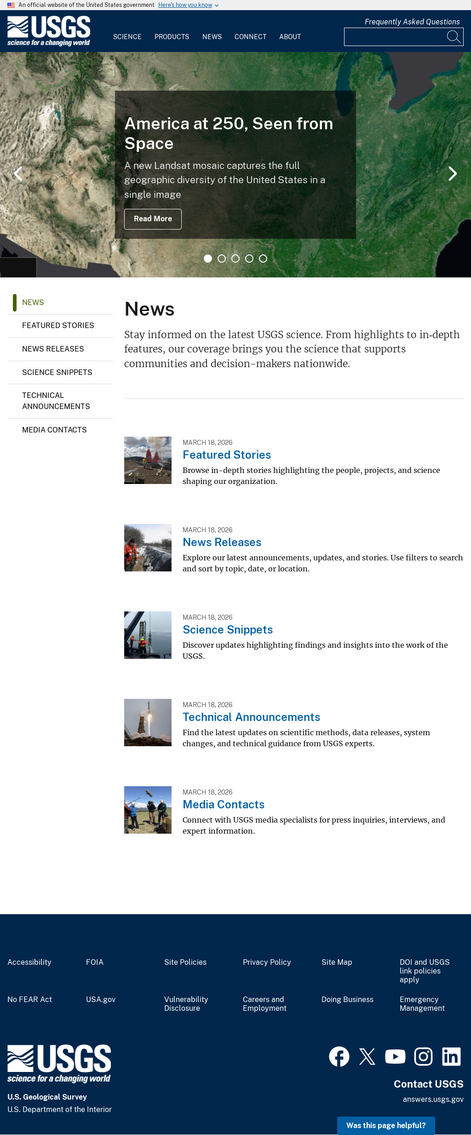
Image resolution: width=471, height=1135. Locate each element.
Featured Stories (58, 325)
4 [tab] (249, 258)
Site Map (337, 962)
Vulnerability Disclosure (186, 1004)
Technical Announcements (56, 401)
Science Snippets (57, 372)
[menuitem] (127, 31)
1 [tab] (208, 258)
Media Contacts (54, 430)
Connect (250, 36)
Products (172, 36)
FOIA (94, 962)
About (290, 36)
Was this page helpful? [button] (386, 1125)
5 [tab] (263, 258)
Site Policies (185, 962)
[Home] (48, 44)
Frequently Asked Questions (412, 21)
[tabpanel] (235, 164)
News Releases (53, 349)
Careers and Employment (265, 1004)
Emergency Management (422, 1004)
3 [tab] (235, 258)
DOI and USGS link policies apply (425, 971)
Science (127, 36)
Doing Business (347, 1000)
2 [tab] (222, 258)
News (212, 36)
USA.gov (100, 1000)
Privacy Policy (267, 962)
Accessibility (29, 962)
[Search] (454, 37)
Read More (153, 218)
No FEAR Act (29, 1000)
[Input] (404, 37)
